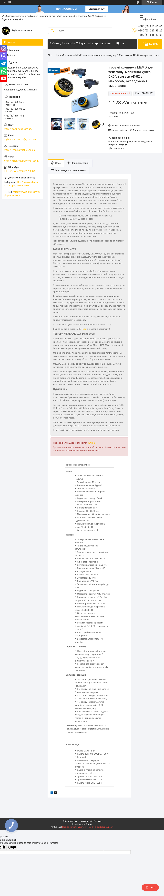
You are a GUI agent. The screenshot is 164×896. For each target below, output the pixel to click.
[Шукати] (52, 30)
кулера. (91, 443)
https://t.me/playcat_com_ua (19, 150)
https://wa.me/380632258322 (19, 171)
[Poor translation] (12, 847)
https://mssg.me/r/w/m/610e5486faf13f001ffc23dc (22, 160)
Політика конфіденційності (100, 827)
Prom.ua (98, 821)
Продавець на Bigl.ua (82, 824)
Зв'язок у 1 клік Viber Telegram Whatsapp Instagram (80, 43)
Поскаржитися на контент (74, 827)
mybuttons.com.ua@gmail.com (20, 139)
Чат (150, 887)
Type (84, 329)
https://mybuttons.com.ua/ (18, 129)
